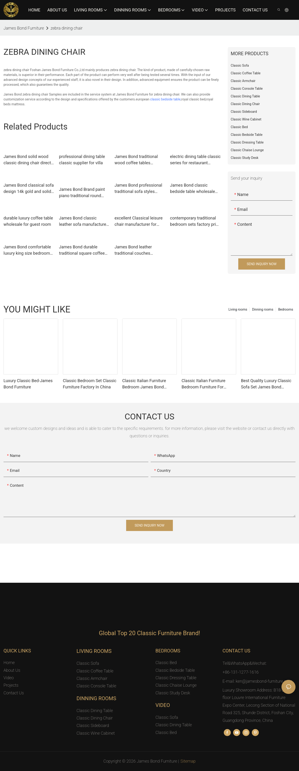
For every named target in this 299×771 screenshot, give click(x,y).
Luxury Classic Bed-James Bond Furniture (28, 383)
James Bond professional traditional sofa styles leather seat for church (138, 189)
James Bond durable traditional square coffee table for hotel (82, 250)
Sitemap (188, 761)
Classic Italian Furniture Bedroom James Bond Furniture (144, 384)
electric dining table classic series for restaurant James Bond (195, 160)
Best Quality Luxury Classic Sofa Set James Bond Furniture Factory (266, 384)
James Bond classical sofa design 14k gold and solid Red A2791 (29, 189)
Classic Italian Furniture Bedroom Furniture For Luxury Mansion (203, 384)
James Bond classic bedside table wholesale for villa (192, 189)
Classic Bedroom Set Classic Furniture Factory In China (89, 383)
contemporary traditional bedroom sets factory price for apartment (195, 221)
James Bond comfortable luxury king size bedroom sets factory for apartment (28, 250)
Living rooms (237, 309)
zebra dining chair (66, 28)
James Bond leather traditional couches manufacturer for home (136, 250)
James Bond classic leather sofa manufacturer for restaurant (83, 221)
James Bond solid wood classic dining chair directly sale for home (29, 160)
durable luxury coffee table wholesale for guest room (28, 221)
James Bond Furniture (24, 28)
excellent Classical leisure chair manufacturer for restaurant (138, 221)
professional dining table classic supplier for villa (82, 159)
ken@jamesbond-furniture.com (264, 681)
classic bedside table (165, 99)
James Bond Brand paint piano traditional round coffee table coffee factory (84, 193)
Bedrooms (285, 309)
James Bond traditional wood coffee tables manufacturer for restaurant (136, 160)
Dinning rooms (262, 309)
